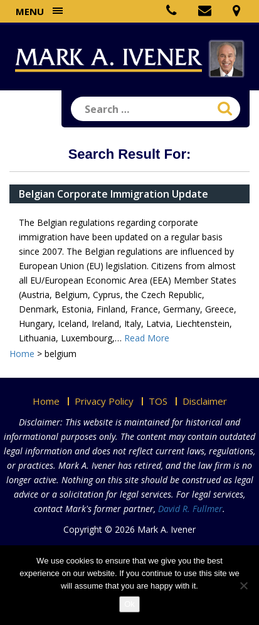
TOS (158, 401)
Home (46, 401)
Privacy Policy (104, 401)
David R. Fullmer (190, 509)
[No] (243, 585)
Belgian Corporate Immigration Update (113, 194)
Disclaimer (204, 401)
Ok (129, 604)
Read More (146, 338)
